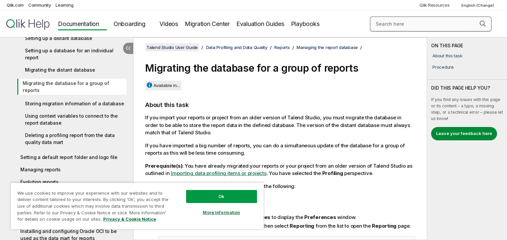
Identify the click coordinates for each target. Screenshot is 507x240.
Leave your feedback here (464, 133)
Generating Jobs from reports (53, 206)
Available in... (166, 85)
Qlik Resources (434, 5)
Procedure (443, 67)
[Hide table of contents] (128, 48)
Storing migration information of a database (74, 103)
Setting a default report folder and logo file (69, 157)
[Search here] (431, 24)
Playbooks (305, 23)
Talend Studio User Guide (172, 47)
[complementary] (467, 138)
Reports (282, 47)
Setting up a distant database (58, 38)
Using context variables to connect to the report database (71, 119)
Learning (64, 5)
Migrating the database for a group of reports (66, 86)
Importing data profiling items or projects (219, 173)
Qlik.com (15, 5)
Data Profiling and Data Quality (237, 47)
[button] (483, 23)
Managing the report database (327, 47)
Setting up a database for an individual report (69, 54)
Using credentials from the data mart (61, 219)
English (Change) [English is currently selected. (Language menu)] (478, 5)
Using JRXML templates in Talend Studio (66, 194)
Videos (168, 23)
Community (39, 5)
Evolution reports (39, 182)
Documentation (78, 23)
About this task (447, 55)
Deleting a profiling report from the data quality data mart (70, 138)
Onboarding (129, 23)
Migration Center (207, 23)
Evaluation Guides (260, 23)
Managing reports (40, 169)
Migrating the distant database (60, 70)
